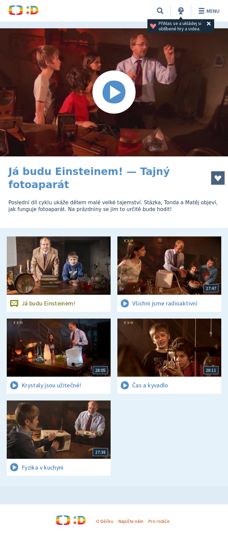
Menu (208, 11)
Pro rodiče (159, 521)
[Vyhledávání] (160, 11)
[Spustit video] (114, 92)
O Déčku (104, 521)
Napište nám (130, 521)
